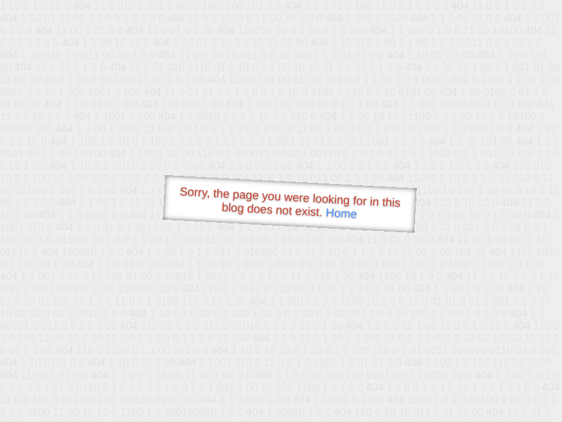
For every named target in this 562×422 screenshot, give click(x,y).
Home (341, 213)
